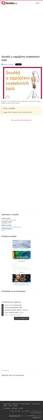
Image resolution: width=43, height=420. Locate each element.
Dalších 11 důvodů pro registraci (13, 315)
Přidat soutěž (15, 403)
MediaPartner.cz (37, 417)
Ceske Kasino (5, 370)
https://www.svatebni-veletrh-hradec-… (12, 227)
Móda (3, 230)
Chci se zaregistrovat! (21, 318)
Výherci (5, 405)
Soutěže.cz (33, 415)
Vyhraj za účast (36, 403)
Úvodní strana (7, 403)
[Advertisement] (21, 29)
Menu (38, 3)
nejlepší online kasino (15, 415)
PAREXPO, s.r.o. (6, 223)
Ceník (10, 405)
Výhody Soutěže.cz (25, 403)
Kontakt (15, 405)
